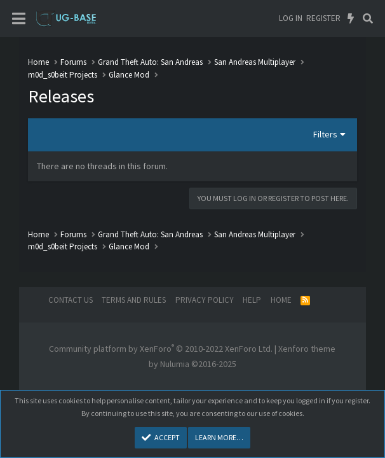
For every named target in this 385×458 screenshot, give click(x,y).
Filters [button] (325, 134)
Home (281, 300)
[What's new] (351, 18)
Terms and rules (134, 300)
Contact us (70, 300)
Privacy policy (204, 300)
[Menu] (19, 19)
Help (252, 300)
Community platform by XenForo (161, 348)
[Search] (367, 18)
